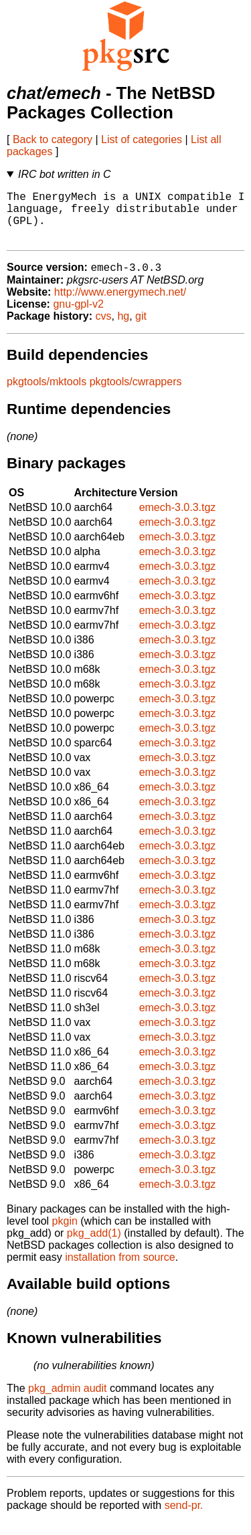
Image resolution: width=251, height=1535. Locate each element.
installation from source (120, 1269)
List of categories (141, 139)
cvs (104, 328)
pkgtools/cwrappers (136, 394)
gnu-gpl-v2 (78, 316)
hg (123, 328)
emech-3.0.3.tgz (177, 520)
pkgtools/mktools (46, 394)
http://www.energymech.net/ (120, 304)
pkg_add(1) (94, 1245)
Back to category (52, 139)
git (141, 328)
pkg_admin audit (67, 1401)
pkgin (65, 1233)
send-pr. (184, 1518)
